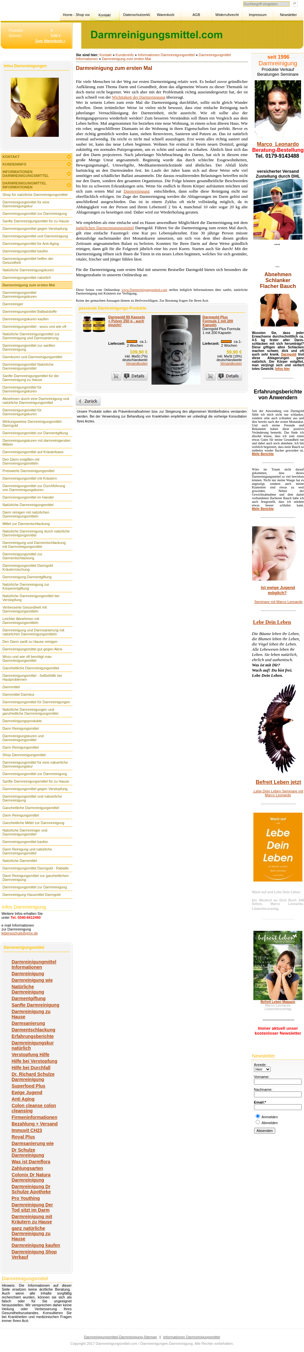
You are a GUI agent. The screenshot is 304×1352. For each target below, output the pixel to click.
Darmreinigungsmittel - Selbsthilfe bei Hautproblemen (32, 677)
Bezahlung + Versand (34, 1123)
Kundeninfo (14, 164)
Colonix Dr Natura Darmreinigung (30, 1177)
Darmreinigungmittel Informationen (24, 185)
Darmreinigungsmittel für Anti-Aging (30, 244)
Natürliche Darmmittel (19, 861)
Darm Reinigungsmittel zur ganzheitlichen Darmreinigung (35, 878)
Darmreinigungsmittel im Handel (28, 497)
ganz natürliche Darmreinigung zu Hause (30, 1233)
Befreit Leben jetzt (278, 782)
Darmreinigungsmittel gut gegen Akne (32, 649)
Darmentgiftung (28, 998)
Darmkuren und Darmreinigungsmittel (32, 357)
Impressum (257, 15)
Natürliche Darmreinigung (27, 989)
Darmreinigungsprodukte (21, 721)
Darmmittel (11, 687)
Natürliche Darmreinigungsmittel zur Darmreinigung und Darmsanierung (30, 336)
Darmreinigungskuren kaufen (25, 319)
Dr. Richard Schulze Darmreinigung (32, 1077)
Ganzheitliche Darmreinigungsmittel (30, 668)
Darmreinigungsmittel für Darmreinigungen (36, 702)
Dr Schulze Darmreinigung (27, 1152)
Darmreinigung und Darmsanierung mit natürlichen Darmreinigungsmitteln (33, 632)
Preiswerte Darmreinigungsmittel (28, 471)
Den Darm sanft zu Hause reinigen (29, 642)
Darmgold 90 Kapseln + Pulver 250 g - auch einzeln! (126, 321)
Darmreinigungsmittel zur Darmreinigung (34, 213)
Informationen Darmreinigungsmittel (25, 174)
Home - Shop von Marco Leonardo (76, 15)
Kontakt (104, 15)
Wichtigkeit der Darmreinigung (138, 97)
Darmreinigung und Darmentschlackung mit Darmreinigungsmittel (34, 545)
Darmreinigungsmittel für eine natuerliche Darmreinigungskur (35, 764)
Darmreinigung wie (32, 980)
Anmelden (270, 1117)
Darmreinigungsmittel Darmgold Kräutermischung (27, 567)
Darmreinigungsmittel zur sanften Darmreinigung (28, 347)
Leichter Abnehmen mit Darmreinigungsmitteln (20, 621)
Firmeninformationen (34, 1117)
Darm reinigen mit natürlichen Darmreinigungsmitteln (25, 514)
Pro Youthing (25, 1198)
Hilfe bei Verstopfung (34, 1061)
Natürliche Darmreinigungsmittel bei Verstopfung (30, 598)
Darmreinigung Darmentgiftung (26, 577)
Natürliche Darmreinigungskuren (28, 270)
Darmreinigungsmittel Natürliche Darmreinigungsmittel (28, 366)
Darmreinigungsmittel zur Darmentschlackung (22, 556)
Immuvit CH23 (26, 1130)
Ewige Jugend (26, 1092)
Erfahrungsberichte (32, 1036)
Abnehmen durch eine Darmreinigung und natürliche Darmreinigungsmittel (35, 401)
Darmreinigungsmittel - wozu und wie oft (34, 326)
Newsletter (288, 15)
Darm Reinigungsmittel (20, 728)
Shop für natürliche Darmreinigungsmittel (34, 195)
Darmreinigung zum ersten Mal (28, 285)
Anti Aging (22, 1099)
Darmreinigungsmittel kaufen (25, 251)
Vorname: (261, 1077)
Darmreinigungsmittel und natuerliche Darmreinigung (32, 798)
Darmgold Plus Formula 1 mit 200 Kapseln (217, 321)
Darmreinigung (27, 973)
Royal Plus (23, 1136)
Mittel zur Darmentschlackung (26, 524)
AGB (196, 15)
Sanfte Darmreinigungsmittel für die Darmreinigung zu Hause (30, 378)
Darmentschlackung (33, 1029)
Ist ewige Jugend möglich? (278, 590)
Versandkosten (137, 363)
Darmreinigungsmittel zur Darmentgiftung (35, 433)
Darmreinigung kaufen (35, 1245)
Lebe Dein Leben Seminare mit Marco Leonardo (278, 793)
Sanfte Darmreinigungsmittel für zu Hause (35, 221)
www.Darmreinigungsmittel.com (144, 290)
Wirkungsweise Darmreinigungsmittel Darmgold (31, 423)
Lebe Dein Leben (272, 622)
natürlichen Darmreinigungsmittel (105, 227)
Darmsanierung (28, 1023)
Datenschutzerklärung (136, 15)
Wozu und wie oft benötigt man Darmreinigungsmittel (27, 658)
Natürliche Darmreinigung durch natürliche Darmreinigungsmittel (36, 533)
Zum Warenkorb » (50, 41)
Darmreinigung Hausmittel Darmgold (31, 895)
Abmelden (270, 1123)
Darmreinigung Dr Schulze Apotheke (31, 1189)
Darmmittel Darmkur (18, 694)
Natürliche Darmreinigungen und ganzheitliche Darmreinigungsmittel (30, 711)
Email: (259, 1102)
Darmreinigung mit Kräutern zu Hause (31, 1219)
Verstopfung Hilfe (30, 1054)
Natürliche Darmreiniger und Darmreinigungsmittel (24, 832)
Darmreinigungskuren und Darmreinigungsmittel (23, 738)
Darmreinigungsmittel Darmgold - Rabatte (35, 868)
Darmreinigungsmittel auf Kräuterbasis (32, 452)
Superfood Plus (28, 1086)
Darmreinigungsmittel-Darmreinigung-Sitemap (120, 1337)
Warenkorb (165, 15)
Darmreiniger (12, 304)
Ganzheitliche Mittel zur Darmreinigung (33, 823)
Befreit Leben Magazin (278, 1002)
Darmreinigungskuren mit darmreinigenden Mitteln (36, 442)
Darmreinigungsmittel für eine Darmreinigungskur (25, 204)
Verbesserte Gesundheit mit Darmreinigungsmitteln (24, 609)
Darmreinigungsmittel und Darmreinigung (35, 236)
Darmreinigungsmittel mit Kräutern (29, 478)
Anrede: (260, 1065)
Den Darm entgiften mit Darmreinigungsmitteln (20, 461)
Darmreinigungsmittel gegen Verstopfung (34, 229)
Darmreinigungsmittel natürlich (26, 277)
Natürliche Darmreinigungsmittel (28, 505)
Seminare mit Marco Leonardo (278, 602)
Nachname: (263, 1089)
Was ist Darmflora (30, 1161)
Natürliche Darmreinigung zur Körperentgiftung (25, 586)
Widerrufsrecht (227, 15)
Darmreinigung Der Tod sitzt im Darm (32, 1207)
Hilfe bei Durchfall (30, 1067)
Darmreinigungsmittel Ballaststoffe (29, 311)
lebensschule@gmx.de (19, 933)
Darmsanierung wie (32, 1143)
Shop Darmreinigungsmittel (24, 755)
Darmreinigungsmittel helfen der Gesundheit (27, 260)
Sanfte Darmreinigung (35, 1005)
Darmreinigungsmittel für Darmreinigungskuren (21, 389)
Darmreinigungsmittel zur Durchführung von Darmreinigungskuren (33, 488)
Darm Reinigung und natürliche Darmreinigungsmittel (27, 851)
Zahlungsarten (27, 1168)
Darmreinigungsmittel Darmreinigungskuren (19, 294)
